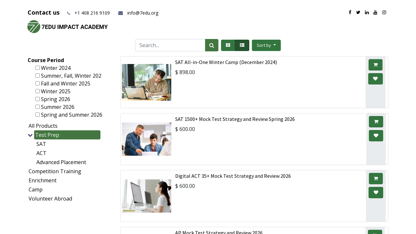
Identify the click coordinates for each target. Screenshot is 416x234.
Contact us (44, 12)
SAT (41, 144)
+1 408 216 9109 (92, 13)
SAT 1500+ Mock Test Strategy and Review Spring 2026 (235, 119)
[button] (266, 45)
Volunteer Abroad (50, 198)
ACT (41, 153)
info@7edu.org (138, 13)
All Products (43, 125)
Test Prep (47, 134)
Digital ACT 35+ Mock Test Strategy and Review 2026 (233, 176)
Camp (36, 189)
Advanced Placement (61, 162)
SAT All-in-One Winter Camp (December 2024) (226, 62)
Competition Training (55, 171)
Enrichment (43, 180)
